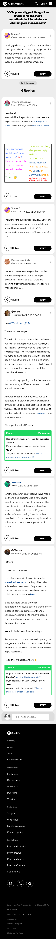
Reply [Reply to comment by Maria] (43, 470)
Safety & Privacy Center (22, 905)
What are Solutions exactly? (28, 677)
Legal (9, 905)
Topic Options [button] (27, 83)
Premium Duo (14, 852)
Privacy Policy (12, 909)
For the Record (14, 759)
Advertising (13, 786)
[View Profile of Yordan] (18, 550)
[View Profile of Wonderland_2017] (20, 260)
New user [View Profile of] (16, 482)
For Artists (12, 774)
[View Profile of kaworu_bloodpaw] (21, 101)
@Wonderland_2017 (19, 323)
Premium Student (16, 865)
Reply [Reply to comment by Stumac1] (43, 73)
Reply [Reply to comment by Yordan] (43, 705)
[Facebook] (29, 883)
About (10, 747)
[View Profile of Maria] (17, 311)
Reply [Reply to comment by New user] (43, 538)
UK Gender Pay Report (15, 933)
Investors (12, 792)
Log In (44, 3)
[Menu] (51, 4)
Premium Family (15, 859)
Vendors (11, 799)
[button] (51, 35)
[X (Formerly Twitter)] (20, 883)
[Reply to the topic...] (30, 717)
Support (11, 813)
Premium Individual (17, 846)
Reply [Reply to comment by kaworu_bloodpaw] (43, 196)
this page (40, 413)
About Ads (27, 914)
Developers (13, 780)
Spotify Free (13, 871)
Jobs (9, 753)
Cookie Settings (13, 914)
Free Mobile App (16, 826)
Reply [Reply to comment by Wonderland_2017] (43, 299)
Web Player (13, 819)
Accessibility (12, 919)
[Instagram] (10, 883)
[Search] (36, 4)
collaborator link (40, 125)
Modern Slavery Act (14, 923)
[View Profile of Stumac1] (15, 34)
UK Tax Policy (12, 928)
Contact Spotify (15, 832)
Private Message (38, 162)
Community (13, 4)
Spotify (36, 170)
